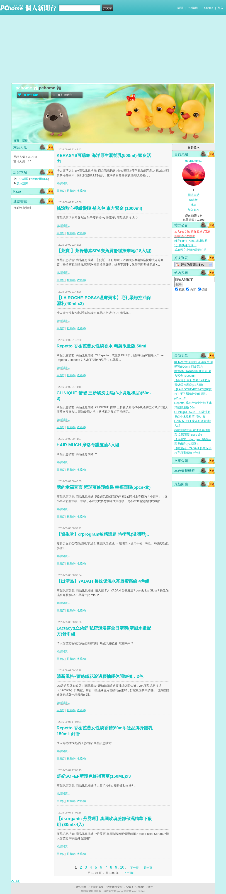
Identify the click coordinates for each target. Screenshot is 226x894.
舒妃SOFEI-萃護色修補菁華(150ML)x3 (94, 776)
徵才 (150, 887)
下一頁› (135, 867)
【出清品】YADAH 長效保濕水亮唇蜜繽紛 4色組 (103, 581)
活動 (25, 140)
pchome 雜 (27, 87)
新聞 (180, 8)
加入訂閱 (22, 183)
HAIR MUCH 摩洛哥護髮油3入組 (88, 444)
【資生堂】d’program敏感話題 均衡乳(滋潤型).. (103, 534)
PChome (207, 8)
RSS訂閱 (23, 179)
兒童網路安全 (114, 887)
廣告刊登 (80, 887)
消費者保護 (96, 887)
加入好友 (193, 210)
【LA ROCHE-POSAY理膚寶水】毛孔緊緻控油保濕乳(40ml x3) (193, 394)
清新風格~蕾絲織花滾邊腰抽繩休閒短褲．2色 (100, 676)
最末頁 (148, 867)
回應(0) (61, 190)
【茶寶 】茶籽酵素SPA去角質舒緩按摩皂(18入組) (104, 250)
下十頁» (128, 872)
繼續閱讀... (63, 183)
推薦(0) (71, 190)
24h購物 (193, 8)
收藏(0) (81, 190)
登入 (220, 8)
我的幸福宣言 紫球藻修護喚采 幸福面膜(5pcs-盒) (104, 487)
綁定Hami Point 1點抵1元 (191, 240)
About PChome (135, 887)
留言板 (193, 200)
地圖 (194, 205)
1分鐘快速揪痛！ (185, 245)
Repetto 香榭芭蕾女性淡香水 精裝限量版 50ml (101, 346)
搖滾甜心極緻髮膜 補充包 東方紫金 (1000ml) (99, 208)
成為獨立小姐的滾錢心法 (190, 250)
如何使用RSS (39, 179)
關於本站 (193, 195)
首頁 (16, 140)
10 (122, 867)
